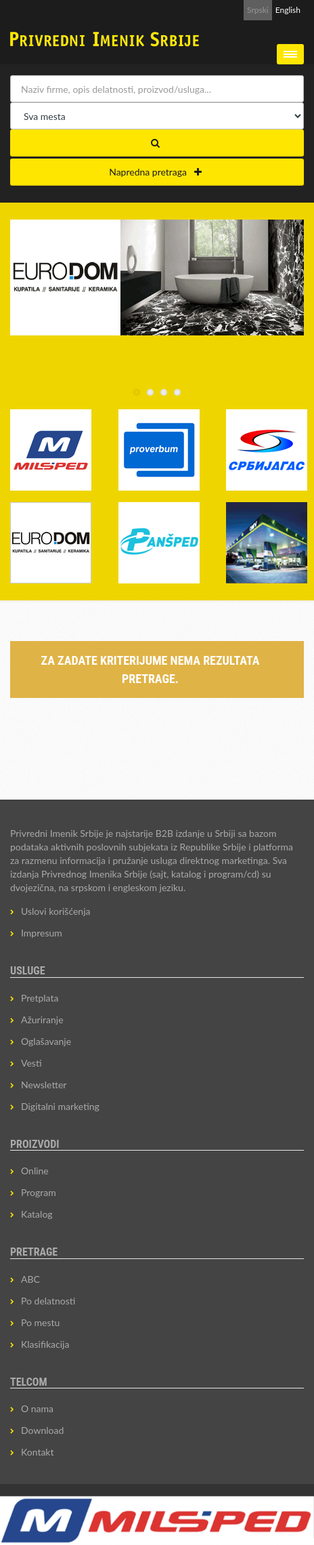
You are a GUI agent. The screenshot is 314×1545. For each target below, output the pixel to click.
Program (38, 1192)
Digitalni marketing (60, 1106)
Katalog (37, 1214)
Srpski (258, 10)
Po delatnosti (48, 1300)
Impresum (41, 933)
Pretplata (39, 998)
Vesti (31, 1063)
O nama (37, 1408)
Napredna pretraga (155, 172)
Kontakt (37, 1452)
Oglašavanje (46, 1041)
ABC (30, 1279)
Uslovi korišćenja (56, 911)
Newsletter (43, 1084)
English (287, 10)
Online (35, 1170)
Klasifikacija (45, 1344)
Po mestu (40, 1322)
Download (42, 1430)
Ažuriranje (42, 1019)
